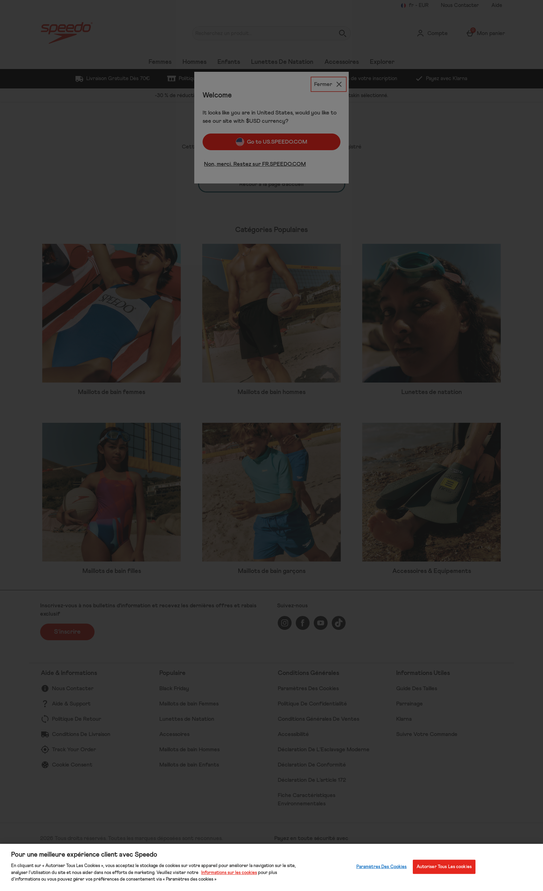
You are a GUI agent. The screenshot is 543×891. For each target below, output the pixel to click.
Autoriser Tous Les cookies (444, 866)
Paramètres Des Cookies (381, 866)
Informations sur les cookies (229, 873)
